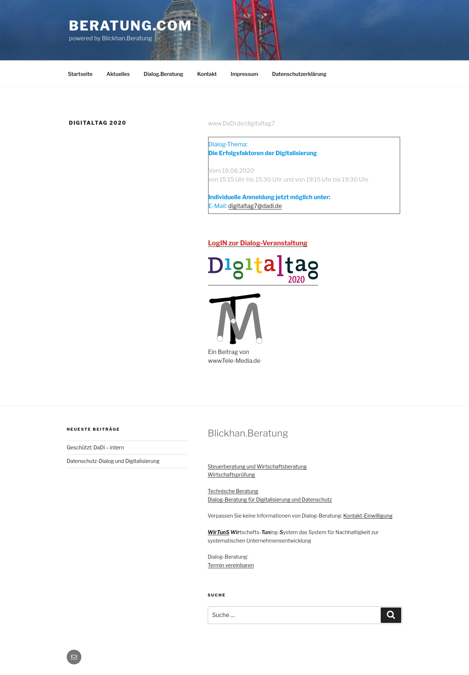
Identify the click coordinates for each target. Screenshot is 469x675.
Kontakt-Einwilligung (368, 515)
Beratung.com (130, 26)
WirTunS (218, 532)
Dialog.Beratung (163, 74)
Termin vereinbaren (231, 565)
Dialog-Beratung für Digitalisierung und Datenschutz (270, 499)
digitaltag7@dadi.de (255, 205)
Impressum (244, 74)
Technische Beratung (233, 491)
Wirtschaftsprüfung (231, 474)
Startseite (80, 74)
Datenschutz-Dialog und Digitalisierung (113, 461)
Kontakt (207, 74)
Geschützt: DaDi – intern (95, 447)
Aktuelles (118, 74)
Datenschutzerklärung (299, 74)
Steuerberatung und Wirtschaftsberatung (257, 466)
